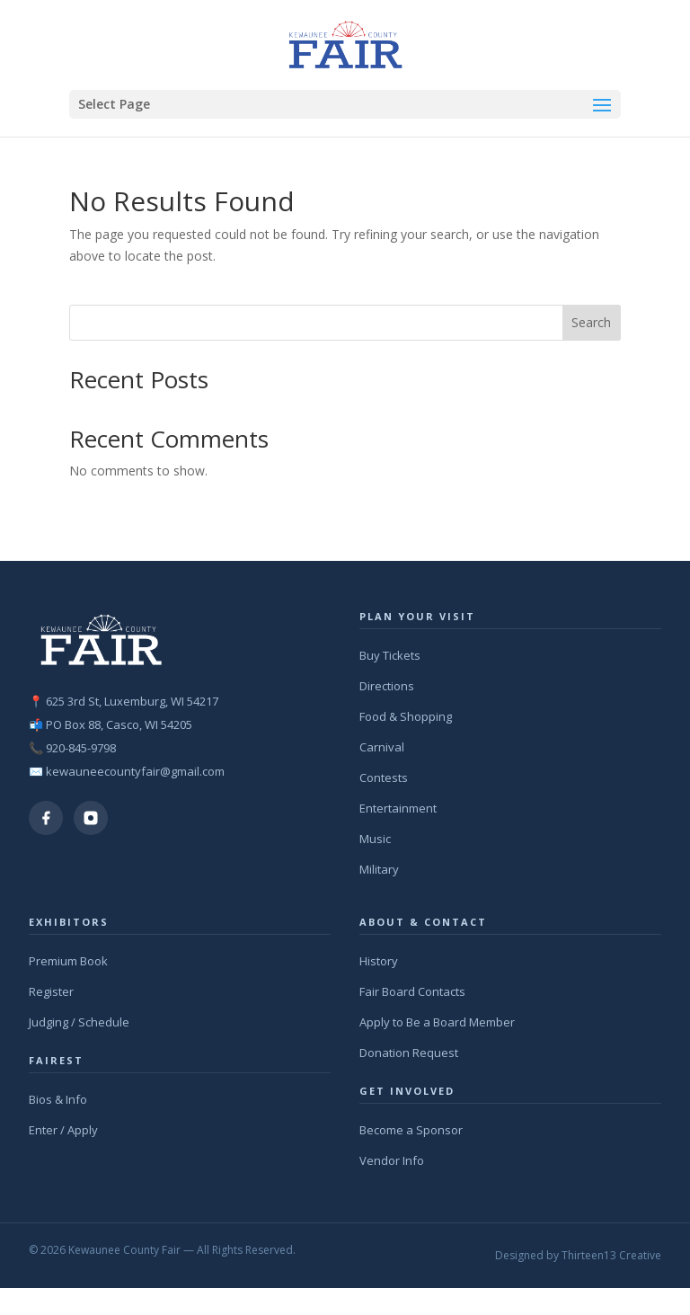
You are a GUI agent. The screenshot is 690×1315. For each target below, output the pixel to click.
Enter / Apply (63, 1130)
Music (375, 839)
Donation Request (408, 1052)
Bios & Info (58, 1099)
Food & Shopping (405, 716)
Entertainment (398, 808)
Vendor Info (391, 1160)
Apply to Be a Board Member (437, 1022)
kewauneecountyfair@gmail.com (135, 771)
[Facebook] (46, 818)
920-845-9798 (81, 748)
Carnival (381, 747)
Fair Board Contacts (412, 991)
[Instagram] (91, 818)
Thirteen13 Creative (611, 1255)
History (378, 961)
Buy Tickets (389, 655)
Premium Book (68, 961)
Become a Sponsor (411, 1130)
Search (591, 322)
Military (379, 869)
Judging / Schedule (79, 1022)
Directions (386, 686)
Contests (383, 777)
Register (51, 991)
